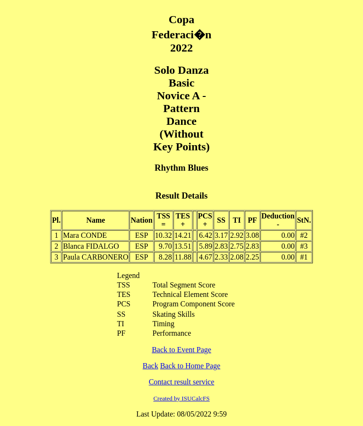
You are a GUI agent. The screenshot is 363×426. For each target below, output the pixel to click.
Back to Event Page (181, 350)
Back (150, 366)
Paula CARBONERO (95, 257)
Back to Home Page (190, 366)
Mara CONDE (85, 235)
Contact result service (182, 382)
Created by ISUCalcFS (181, 398)
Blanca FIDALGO (91, 246)
